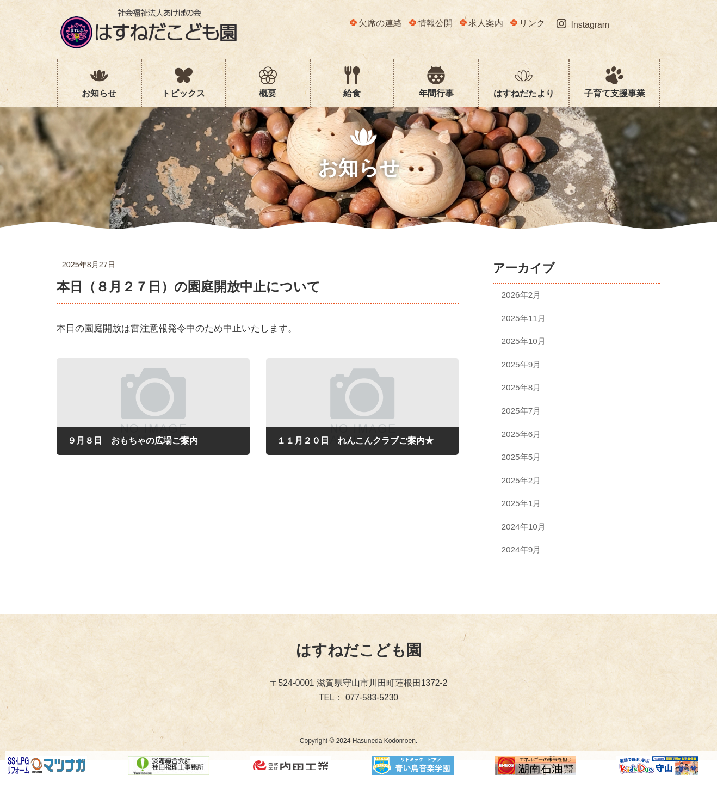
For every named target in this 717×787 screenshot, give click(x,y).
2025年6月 (521, 433)
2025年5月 (521, 457)
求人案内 (481, 23)
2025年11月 (524, 318)
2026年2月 (521, 294)
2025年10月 (524, 341)
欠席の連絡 (376, 23)
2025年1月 (521, 503)
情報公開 (431, 23)
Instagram (583, 24)
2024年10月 (524, 526)
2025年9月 (521, 364)
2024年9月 (521, 549)
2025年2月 (521, 480)
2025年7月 (521, 410)
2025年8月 (521, 387)
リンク (527, 23)
